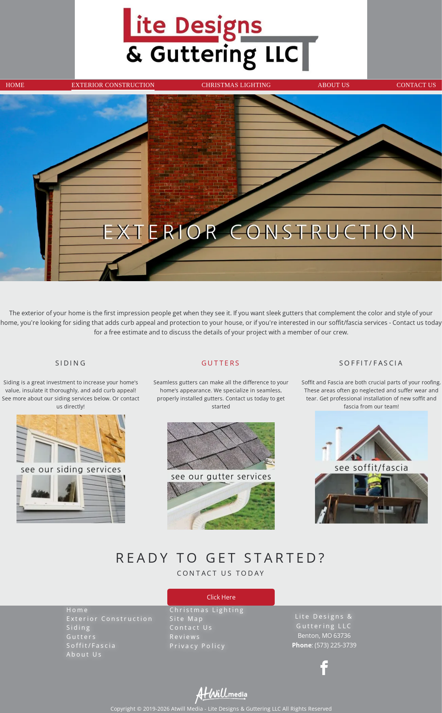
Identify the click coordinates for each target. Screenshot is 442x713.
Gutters (81, 636)
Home (77, 610)
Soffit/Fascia (91, 645)
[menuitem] (15, 85)
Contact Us (191, 627)
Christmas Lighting (207, 610)
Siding (78, 627)
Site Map (187, 618)
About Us (84, 654)
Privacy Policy (198, 646)
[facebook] (324, 669)
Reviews (185, 636)
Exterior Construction (109, 618)
